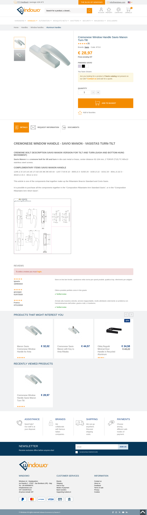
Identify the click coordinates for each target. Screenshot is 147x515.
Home (16, 27)
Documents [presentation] (70, 127)
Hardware (20, 21)
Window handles (37, 27)
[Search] (89, 10)
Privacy (96, 489)
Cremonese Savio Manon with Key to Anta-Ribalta (65, 348)
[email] (96, 446)
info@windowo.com (117, 2)
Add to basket (105, 103)
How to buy (60, 485)
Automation (45, 21)
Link (96, 451)
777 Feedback (22, 2)
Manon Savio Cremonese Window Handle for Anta (26, 348)
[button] (100, 11)
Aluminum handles (53, 27)
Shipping (60, 483)
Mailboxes (100, 21)
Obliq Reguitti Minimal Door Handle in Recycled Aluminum (106, 350)
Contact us (98, 481)
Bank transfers (61, 489)
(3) (84, 43)
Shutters (75, 21)
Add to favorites (86, 112)
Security (88, 21)
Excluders (112, 21)
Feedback (97, 485)
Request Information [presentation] (45, 127)
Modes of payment (63, 487)
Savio (87, 47)
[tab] (21, 127)
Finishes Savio (85, 63)
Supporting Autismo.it (64, 492)
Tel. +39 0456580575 (26, 485)
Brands (59, 481)
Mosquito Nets (61, 21)
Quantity (82, 88)
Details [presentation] (21, 127)
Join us (122, 446)
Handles (32, 21)
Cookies (97, 492)
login (39, 271)
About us (97, 483)
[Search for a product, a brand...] (66, 10)
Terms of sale (98, 487)
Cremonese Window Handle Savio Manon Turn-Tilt (26, 397)
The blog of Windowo (92, 2)
